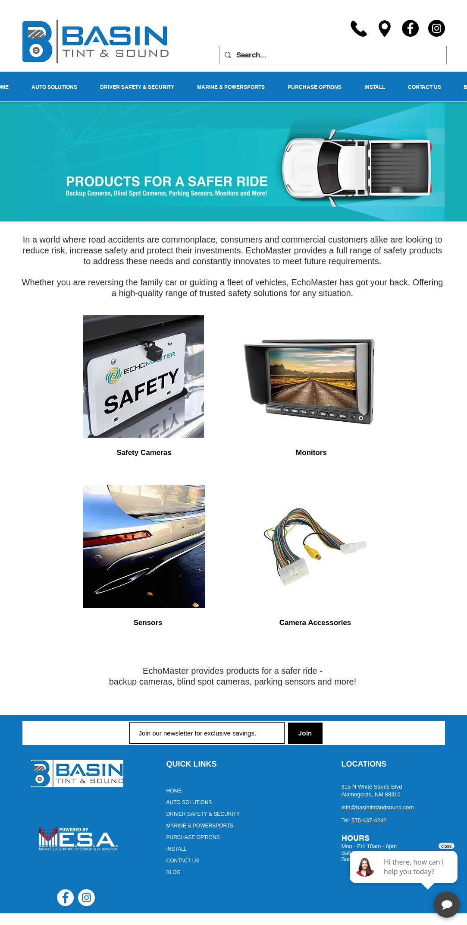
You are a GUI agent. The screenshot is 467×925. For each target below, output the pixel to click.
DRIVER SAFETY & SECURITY (203, 814)
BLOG (173, 872)
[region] (144, 376)
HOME (174, 791)
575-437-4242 (368, 820)
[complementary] (404, 877)
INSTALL (176, 849)
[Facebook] (410, 28)
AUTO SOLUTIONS (189, 802)
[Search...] (332, 55)
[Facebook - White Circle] (65, 897)
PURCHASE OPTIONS (193, 837)
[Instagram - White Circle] (86, 897)
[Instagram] (436, 28)
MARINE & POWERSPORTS (200, 826)
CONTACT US (183, 861)
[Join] (305, 733)
